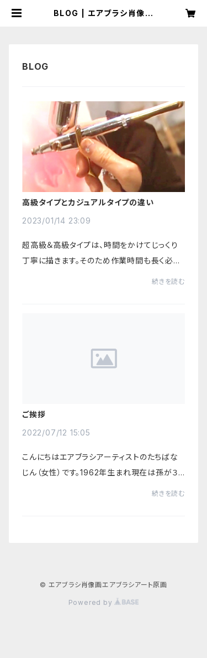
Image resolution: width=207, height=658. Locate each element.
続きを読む (168, 281)
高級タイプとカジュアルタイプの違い (88, 202)
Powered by (103, 602)
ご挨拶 (33, 414)
